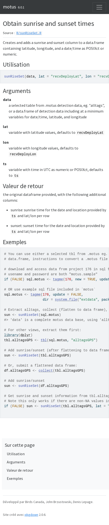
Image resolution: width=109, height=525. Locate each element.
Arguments (16, 462)
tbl (44, 340)
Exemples (15, 478)
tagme (58, 279)
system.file (66, 300)
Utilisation (16, 453)
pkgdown (31, 514)
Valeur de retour (20, 470)
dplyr (25, 335)
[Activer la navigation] (99, 7)
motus (9, 7)
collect (46, 371)
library (11, 335)
